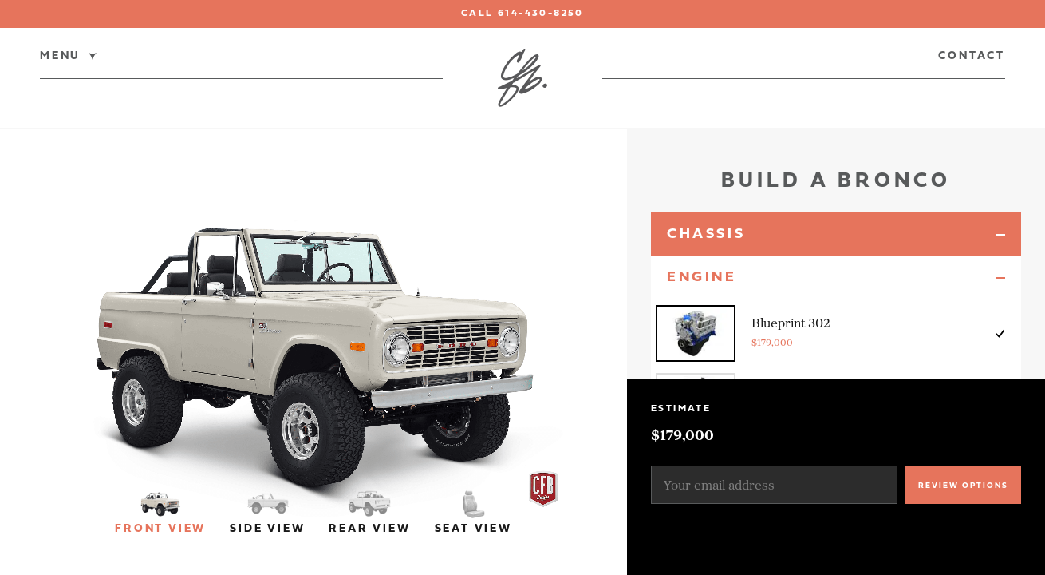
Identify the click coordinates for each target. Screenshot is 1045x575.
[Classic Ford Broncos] (522, 78)
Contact (971, 56)
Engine (702, 277)
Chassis (706, 234)
